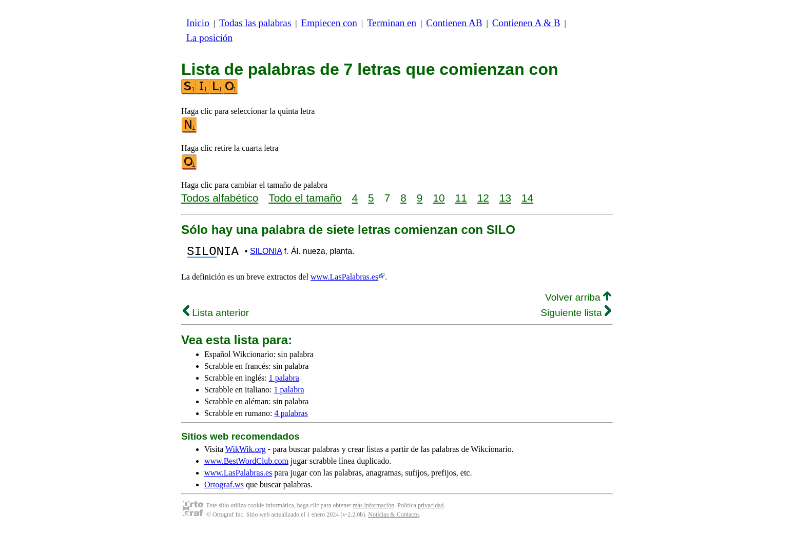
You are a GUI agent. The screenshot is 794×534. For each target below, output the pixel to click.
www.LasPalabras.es (344, 279)
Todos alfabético (219, 198)
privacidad (431, 508)
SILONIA (266, 252)
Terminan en (391, 22)
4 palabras (290, 416)
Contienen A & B (526, 22)
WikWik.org (245, 452)
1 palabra (284, 381)
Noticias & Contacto (393, 517)
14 (527, 198)
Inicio (197, 22)
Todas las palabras (255, 22)
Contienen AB (454, 22)
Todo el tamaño (304, 198)
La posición (209, 37)
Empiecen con (329, 22)
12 (483, 198)
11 (461, 198)
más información (373, 508)
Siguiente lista (575, 315)
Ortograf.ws (224, 487)
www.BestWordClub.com (246, 464)
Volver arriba (578, 300)
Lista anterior (216, 315)
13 (505, 198)
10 (438, 198)
